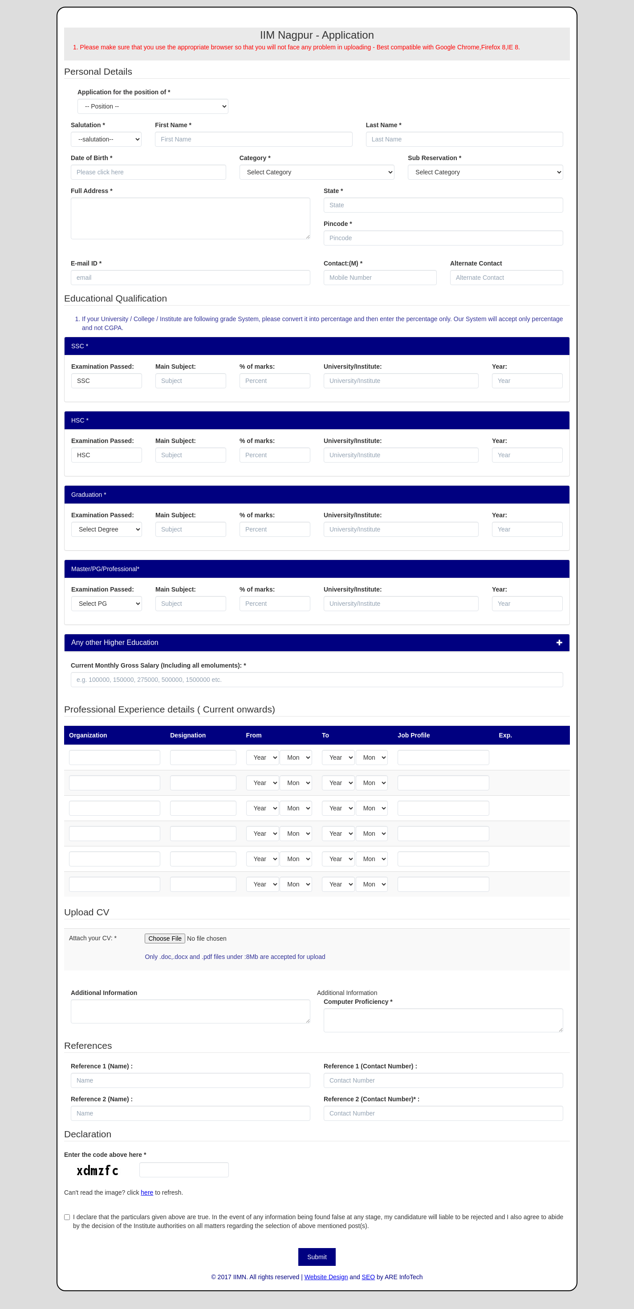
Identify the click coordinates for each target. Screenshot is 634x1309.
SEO (368, 1277)
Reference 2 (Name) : (102, 1099)
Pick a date (221, 172)
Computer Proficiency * (358, 1001)
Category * (255, 157)
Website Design (326, 1277)
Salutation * (88, 125)
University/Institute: (353, 366)
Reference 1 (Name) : (102, 1066)
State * (333, 190)
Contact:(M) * (343, 263)
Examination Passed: (102, 366)
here (147, 1192)
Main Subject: (175, 366)
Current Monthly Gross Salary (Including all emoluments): (158, 665)
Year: (499, 366)
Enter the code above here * (105, 1154)
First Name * (173, 125)
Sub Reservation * (434, 157)
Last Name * (384, 125)
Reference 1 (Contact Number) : (370, 1066)
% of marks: (257, 366)
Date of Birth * (91, 157)
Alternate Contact (476, 263)
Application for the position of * (123, 92)
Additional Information (104, 992)
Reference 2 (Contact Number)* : (372, 1099)
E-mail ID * (86, 263)
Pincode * (338, 223)
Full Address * (92, 190)
